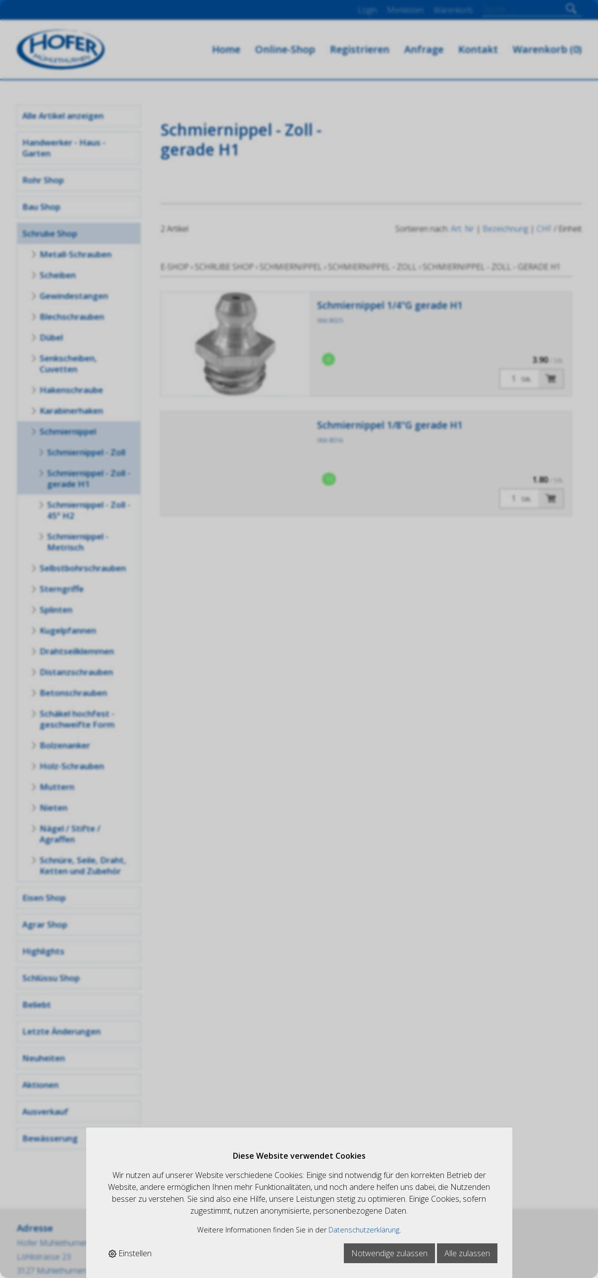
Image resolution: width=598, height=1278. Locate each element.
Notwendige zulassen (389, 1253)
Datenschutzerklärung (363, 1229)
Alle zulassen (467, 1253)
